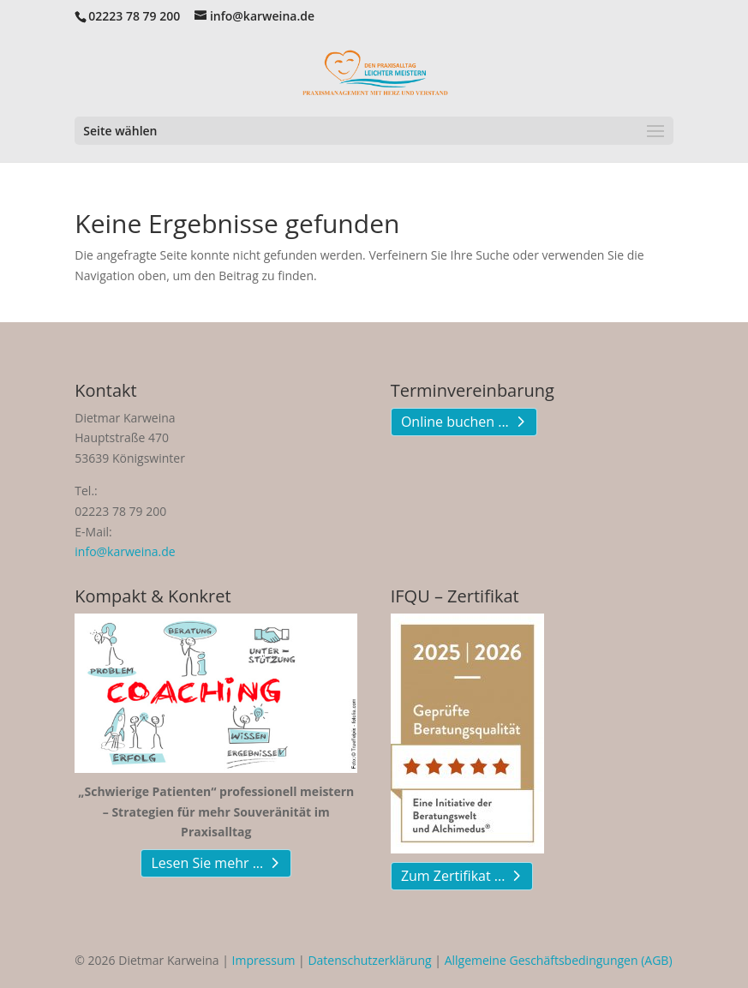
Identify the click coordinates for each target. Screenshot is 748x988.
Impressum (264, 960)
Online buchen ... (455, 421)
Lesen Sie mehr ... (207, 862)
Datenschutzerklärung (369, 960)
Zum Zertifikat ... (453, 875)
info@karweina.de (125, 551)
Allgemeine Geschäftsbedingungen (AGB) (559, 960)
